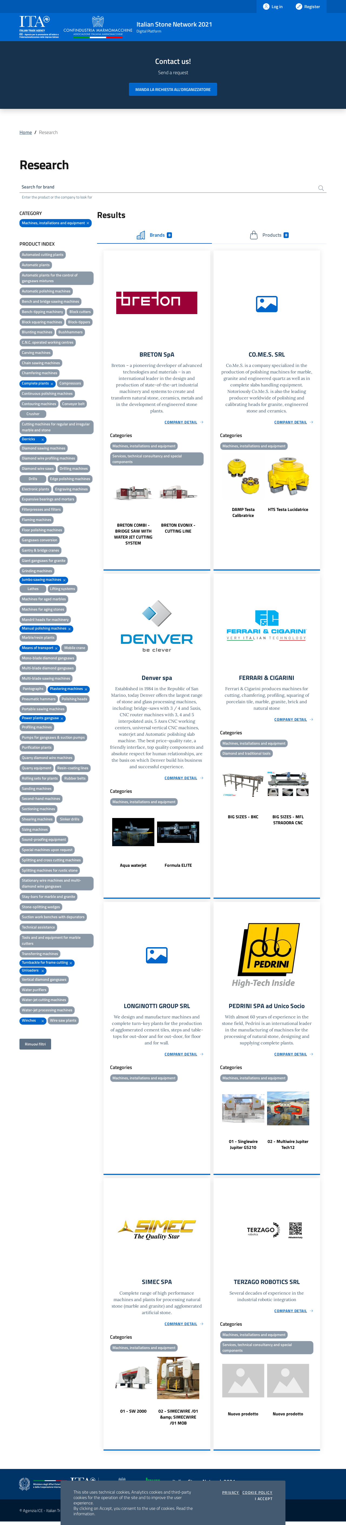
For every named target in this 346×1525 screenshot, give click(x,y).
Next (208, 508)
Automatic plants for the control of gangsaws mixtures (50, 279)
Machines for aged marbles (44, 599)
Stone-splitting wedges (41, 907)
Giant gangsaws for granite (43, 561)
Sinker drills (69, 820)
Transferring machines (40, 954)
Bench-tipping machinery (42, 312)
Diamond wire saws (38, 469)
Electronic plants (35, 490)
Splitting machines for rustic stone (50, 871)
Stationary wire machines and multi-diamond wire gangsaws (51, 884)
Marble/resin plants (38, 638)
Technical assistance (38, 928)
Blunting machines (37, 332)
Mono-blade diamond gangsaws (48, 659)
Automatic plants (36, 265)
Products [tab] (269, 236)
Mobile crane (74, 648)
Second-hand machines (41, 799)
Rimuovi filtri (35, 1045)
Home (25, 132)
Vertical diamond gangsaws (44, 980)
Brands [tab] (154, 236)
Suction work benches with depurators (53, 917)
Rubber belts (75, 779)
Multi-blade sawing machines (46, 679)
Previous (106, 508)
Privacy (230, 1492)
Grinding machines (37, 571)
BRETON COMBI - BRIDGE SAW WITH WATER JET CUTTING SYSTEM (133, 536)
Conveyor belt (73, 404)
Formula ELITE (178, 867)
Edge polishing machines (70, 479)
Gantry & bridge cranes (40, 551)
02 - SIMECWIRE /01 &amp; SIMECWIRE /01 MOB (178, 1420)
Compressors (70, 384)
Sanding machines (37, 789)
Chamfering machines (39, 373)
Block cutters (80, 312)
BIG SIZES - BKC (243, 819)
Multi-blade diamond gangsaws (48, 669)
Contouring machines (39, 404)
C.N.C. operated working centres (48, 343)
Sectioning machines (38, 809)
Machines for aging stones (43, 610)
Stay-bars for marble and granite (48, 897)
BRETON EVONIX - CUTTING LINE (178, 530)
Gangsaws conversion (39, 540)
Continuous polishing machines (47, 394)
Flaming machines (36, 520)
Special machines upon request (47, 850)
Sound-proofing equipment (44, 840)
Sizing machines (35, 830)
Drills (33, 479)
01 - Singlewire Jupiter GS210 (243, 1147)
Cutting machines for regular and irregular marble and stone (56, 428)
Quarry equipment (36, 768)
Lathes (33, 589)
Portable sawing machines (43, 709)
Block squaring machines (42, 322)
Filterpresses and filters (41, 510)
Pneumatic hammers (39, 699)
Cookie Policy (257, 1492)
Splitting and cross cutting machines (51, 860)
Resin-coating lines (72, 768)
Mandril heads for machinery (45, 620)
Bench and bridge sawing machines (50, 302)
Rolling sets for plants (40, 779)
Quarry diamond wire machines (47, 758)
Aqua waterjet (133, 867)
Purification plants (37, 748)
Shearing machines (37, 820)
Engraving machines (71, 490)
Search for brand (39, 187)
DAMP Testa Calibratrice (243, 513)
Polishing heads (74, 699)
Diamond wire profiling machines (48, 459)
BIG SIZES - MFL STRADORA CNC (288, 822)
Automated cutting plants (43, 255)
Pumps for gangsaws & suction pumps (53, 738)
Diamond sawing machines (43, 448)
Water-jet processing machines (47, 1011)
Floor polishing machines (42, 530)
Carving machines (36, 353)
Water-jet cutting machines (44, 1000)
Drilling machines (74, 469)
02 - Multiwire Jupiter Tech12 (288, 1147)
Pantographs (33, 689)
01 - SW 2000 (133, 1414)
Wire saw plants (63, 1021)
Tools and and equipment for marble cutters (51, 941)
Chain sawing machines (41, 363)
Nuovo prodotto (243, 1418)
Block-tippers (79, 322)
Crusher (32, 414)
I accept (263, 1499)
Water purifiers (34, 990)
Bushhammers (70, 332)
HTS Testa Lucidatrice (288, 510)
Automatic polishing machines (46, 292)
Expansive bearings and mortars (48, 500)
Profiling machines (37, 728)
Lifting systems (62, 589)
